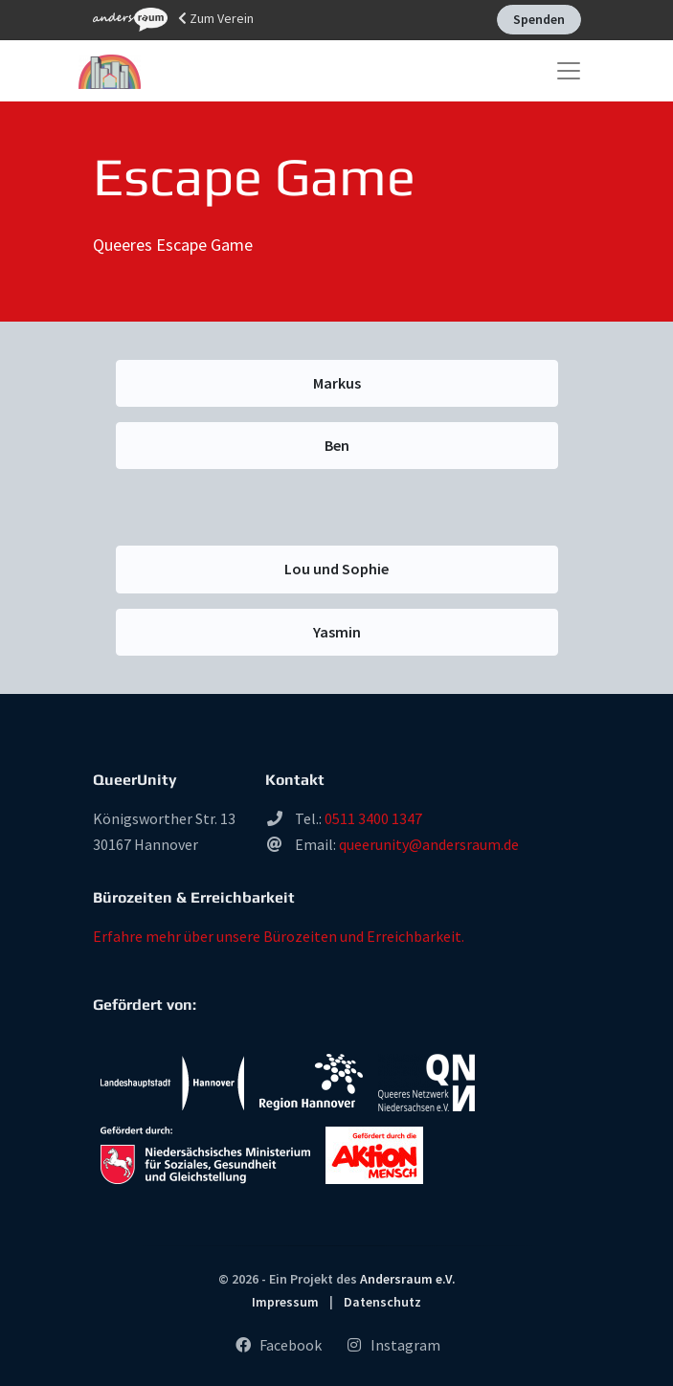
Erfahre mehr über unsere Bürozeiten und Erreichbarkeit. (278, 936)
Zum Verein (173, 20)
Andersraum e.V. (408, 1278)
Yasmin (337, 631)
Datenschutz (382, 1301)
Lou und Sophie (336, 568)
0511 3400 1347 (373, 818)
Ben (337, 445)
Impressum (285, 1301)
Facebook (278, 1344)
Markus (337, 382)
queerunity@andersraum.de (429, 844)
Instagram (392, 1344)
